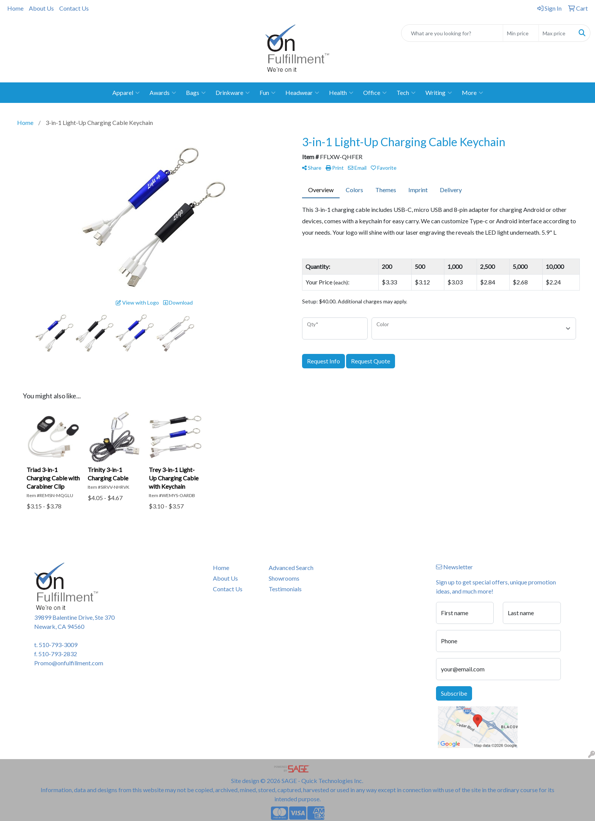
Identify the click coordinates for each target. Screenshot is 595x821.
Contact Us (74, 8)
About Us (41, 8)
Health (341, 92)
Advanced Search (291, 567)
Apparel (126, 92)
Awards (163, 92)
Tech (406, 92)
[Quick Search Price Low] (521, 33)
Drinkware (233, 92)
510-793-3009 (58, 644)
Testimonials (285, 588)
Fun (267, 92)
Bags (196, 92)
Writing (438, 92)
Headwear (302, 92)
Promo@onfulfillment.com (68, 662)
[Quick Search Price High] (556, 33)
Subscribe (454, 693)
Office (375, 92)
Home (15, 8)
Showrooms (284, 578)
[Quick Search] (452, 33)
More (472, 92)
